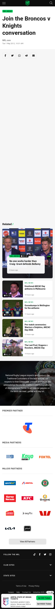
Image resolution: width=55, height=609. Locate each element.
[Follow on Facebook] (40, 554)
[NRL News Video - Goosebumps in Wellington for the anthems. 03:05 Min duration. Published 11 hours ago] (27, 308)
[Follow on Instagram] (50, 554)
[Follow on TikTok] (34, 554)
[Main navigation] (4, 3)
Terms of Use (21, 586)
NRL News (7, 11)
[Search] (51, 3)
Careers (11, 592)
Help (18, 592)
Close (50, 592)
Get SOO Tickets (44, 598)
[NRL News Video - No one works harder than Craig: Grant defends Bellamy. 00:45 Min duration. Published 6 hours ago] (27, 253)
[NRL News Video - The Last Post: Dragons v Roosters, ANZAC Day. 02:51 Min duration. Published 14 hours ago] (27, 347)
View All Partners (27, 541)
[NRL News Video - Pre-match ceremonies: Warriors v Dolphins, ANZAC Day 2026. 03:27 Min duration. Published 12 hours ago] (27, 328)
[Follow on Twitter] (45, 554)
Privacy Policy (34, 586)
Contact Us (26, 592)
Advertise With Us (40, 592)
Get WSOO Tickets (44, 604)
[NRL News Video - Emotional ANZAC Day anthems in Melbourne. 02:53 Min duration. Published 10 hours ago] (27, 289)
